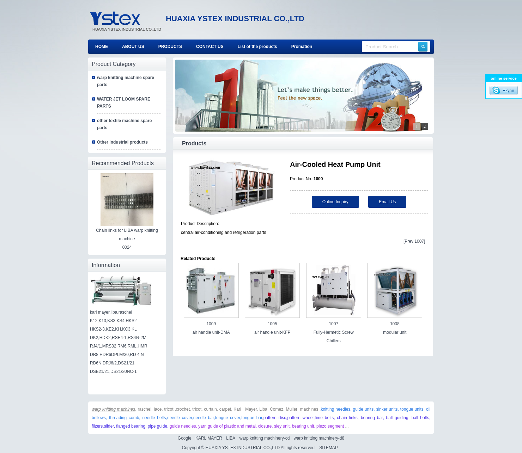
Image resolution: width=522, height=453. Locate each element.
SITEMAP (328, 447)
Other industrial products (122, 142)
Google (185, 438)
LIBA (230, 438)
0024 (127, 247)
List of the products (257, 46)
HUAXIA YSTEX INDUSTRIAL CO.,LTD (243, 447)
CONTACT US (210, 46)
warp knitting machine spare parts (125, 81)
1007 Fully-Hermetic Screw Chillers (334, 332)
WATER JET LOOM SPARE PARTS (123, 103)
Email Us (387, 201)
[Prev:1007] (414, 241)
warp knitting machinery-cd (264, 438)
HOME (101, 46)
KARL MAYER (208, 438)
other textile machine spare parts (124, 124)
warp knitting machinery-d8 (319, 438)
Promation (301, 46)
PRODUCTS (170, 46)
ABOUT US (133, 46)
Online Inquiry (335, 201)
